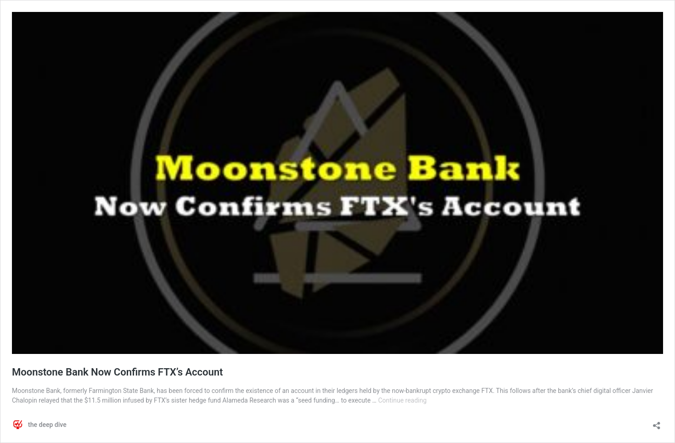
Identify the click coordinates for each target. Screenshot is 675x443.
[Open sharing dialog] (656, 422)
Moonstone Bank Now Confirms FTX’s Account (117, 372)
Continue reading (402, 400)
